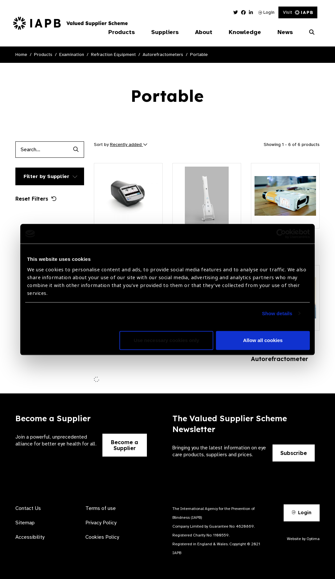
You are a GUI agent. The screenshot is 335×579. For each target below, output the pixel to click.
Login (266, 12)
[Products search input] (41, 149)
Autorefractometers (163, 54)
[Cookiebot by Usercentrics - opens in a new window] (281, 234)
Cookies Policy (102, 537)
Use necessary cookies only (166, 340)
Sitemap (25, 522)
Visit (298, 12)
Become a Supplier (124, 445)
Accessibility (29, 537)
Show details (277, 313)
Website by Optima (303, 538)
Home (21, 54)
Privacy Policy (100, 522)
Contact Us (28, 508)
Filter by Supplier (46, 176)
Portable (199, 54)
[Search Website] (311, 32)
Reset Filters (36, 198)
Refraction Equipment (113, 54)
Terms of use (100, 508)
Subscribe (293, 453)
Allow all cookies (263, 340)
